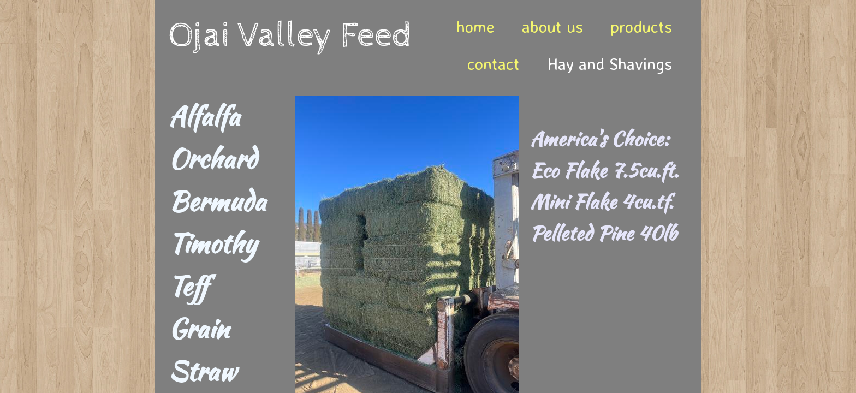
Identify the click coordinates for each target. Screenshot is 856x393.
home (475, 26)
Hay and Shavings (609, 63)
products (641, 26)
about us (552, 26)
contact (493, 63)
